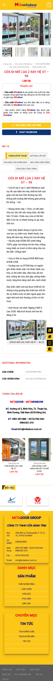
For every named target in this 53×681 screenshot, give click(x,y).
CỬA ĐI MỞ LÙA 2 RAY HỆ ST (13, 467)
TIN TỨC (39, 674)
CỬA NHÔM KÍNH (42, 64)
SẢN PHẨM (34, 670)
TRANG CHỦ (6, 670)
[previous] (2, 459)
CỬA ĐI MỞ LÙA (39, 67)
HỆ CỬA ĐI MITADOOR (19, 67)
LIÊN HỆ (5, 679)
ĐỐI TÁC (9, 487)
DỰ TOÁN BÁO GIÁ (23, 674)
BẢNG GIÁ (6, 674)
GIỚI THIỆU (21, 670)
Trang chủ (7, 64)
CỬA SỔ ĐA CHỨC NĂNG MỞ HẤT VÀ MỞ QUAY (39, 468)
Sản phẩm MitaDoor (24, 64)
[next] (49, 54)
